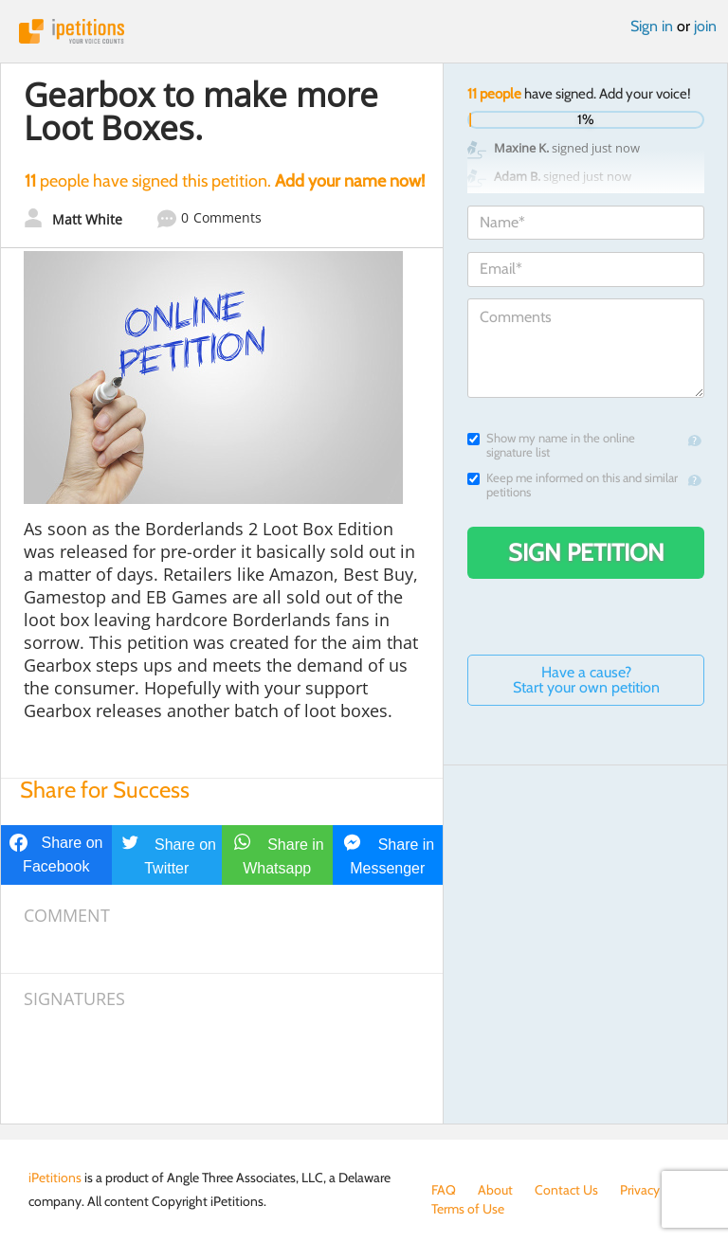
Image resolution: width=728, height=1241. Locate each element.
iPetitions (364, 31)
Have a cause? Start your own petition (586, 679)
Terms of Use (467, 1208)
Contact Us (566, 1189)
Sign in (651, 26)
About (495, 1189)
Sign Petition (586, 552)
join (705, 26)
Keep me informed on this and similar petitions (572, 485)
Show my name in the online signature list (551, 445)
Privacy (640, 1189)
